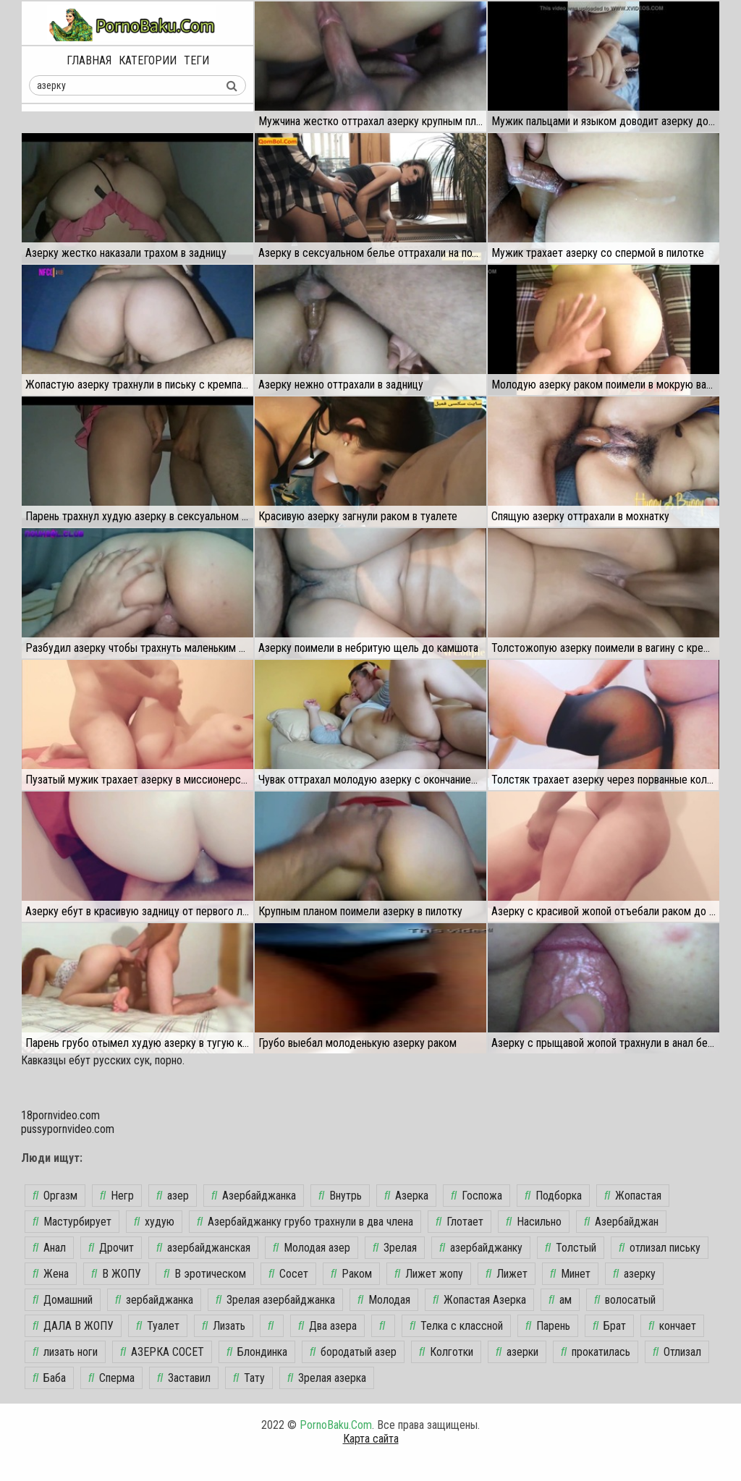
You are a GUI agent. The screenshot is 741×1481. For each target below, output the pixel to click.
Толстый (570, 1248)
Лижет (507, 1274)
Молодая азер (311, 1248)
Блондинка (256, 1352)
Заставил (184, 1378)
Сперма (111, 1378)
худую (154, 1221)
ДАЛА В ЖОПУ (73, 1326)
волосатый (625, 1300)
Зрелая (395, 1248)
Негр (117, 1195)
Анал (49, 1248)
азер (172, 1195)
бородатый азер (353, 1352)
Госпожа (476, 1195)
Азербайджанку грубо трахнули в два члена (305, 1221)
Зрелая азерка (326, 1378)
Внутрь (340, 1195)
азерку (634, 1274)
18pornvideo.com (60, 1115)
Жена (51, 1274)
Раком (351, 1274)
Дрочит (111, 1248)
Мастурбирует (72, 1221)
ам (560, 1300)
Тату (249, 1378)
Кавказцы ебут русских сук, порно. (103, 1060)
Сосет (288, 1274)
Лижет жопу (428, 1274)
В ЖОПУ (116, 1274)
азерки (517, 1352)
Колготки (446, 1352)
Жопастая (632, 1195)
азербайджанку (480, 1248)
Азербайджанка (253, 1195)
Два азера (327, 1326)
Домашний (63, 1300)
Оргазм (55, 1195)
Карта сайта (371, 1439)
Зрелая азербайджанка (275, 1300)
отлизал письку (659, 1248)
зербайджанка (154, 1300)
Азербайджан (621, 1221)
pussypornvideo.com (67, 1129)
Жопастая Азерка (479, 1300)
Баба (49, 1378)
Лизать (223, 1326)
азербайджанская (203, 1248)
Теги (196, 60)
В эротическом (205, 1274)
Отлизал (677, 1352)
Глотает (459, 1221)
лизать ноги (65, 1352)
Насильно (534, 1221)
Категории (148, 60)
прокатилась (595, 1352)
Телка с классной (456, 1326)
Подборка (553, 1195)
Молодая (383, 1300)
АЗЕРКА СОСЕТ (162, 1352)
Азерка (406, 1195)
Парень (547, 1326)
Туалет (157, 1326)
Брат (609, 1326)
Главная (89, 60)
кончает (672, 1326)
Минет (570, 1274)
